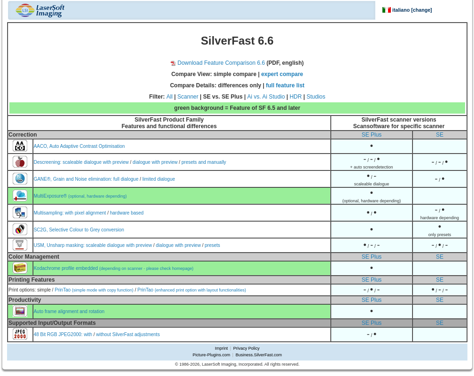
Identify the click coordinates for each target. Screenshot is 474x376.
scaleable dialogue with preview (95, 162)
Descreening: (48, 162)
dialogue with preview (155, 162)
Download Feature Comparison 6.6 (217, 63)
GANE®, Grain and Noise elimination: (74, 179)
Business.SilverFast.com (258, 355)
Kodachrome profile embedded (114, 268)
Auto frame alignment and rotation (69, 311)
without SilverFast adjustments (128, 334)
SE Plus (372, 134)
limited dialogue (158, 179)
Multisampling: (49, 212)
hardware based (127, 212)
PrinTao (93, 289)
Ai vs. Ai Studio (266, 96)
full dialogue (125, 179)
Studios (315, 96)
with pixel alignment (85, 212)
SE (439, 134)
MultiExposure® (80, 196)
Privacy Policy (246, 348)
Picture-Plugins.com (211, 355)
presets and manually (203, 162)
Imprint (221, 348)
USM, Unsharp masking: (60, 245)
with (88, 334)
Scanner (188, 96)
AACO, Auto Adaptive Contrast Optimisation (79, 146)
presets (212, 245)
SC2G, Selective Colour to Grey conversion (79, 229)
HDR (295, 96)
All (169, 96)
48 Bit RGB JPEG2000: (59, 334)
